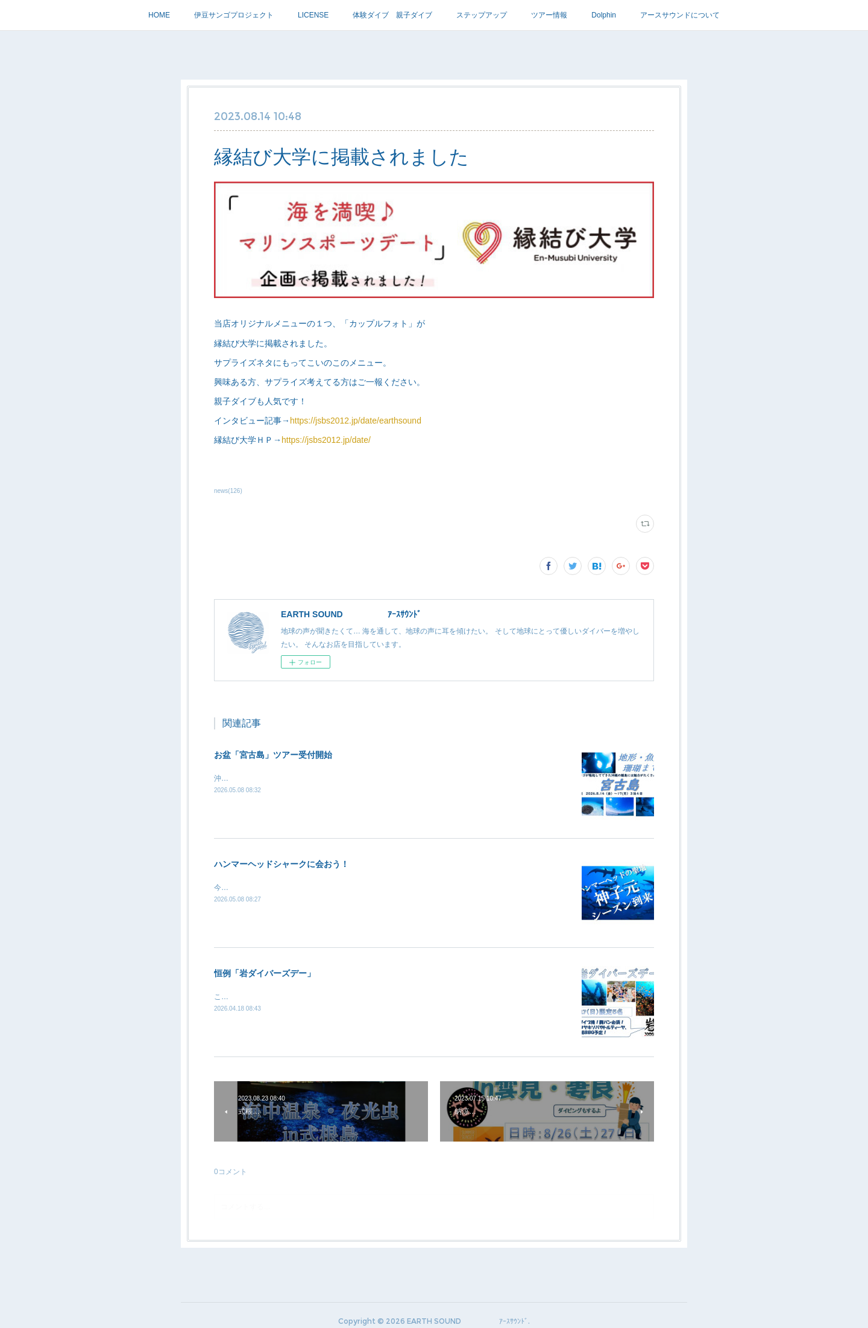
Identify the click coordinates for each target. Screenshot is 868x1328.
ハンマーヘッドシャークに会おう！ (281, 864)
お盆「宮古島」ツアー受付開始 (273, 755)
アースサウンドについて (680, 15)
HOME (159, 15)
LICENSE (313, 15)
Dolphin (603, 15)
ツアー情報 (549, 15)
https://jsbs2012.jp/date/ (326, 440)
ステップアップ (481, 15)
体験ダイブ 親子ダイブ (392, 15)
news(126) (228, 491)
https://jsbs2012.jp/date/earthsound (355, 420)
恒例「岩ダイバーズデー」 (264, 973)
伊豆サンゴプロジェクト (234, 15)
